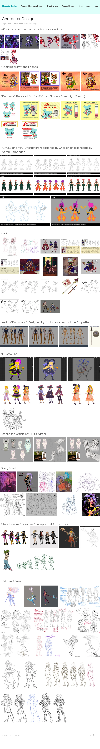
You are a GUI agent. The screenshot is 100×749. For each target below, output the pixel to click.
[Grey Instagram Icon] (93, 735)
